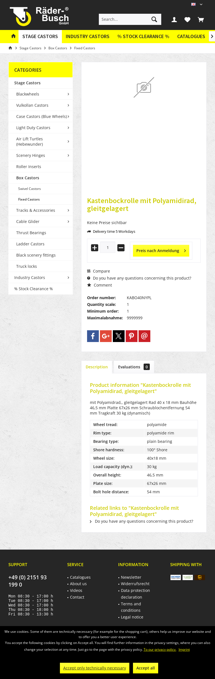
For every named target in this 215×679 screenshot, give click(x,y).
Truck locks (26, 266)
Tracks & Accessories (35, 210)
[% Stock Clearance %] (143, 36)
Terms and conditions (131, 607)
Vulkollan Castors (32, 105)
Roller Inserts (28, 166)
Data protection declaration (135, 594)
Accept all (145, 668)
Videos (76, 590)
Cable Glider (27, 221)
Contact (77, 597)
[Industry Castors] (87, 36)
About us (78, 583)
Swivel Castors (29, 188)
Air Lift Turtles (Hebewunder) (29, 141)
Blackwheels (27, 94)
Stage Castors (27, 82)
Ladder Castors (30, 244)
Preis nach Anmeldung (161, 249)
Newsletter (131, 577)
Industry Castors (29, 277)
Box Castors (27, 177)
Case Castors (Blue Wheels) (41, 116)
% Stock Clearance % (33, 288)
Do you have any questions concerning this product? (139, 278)
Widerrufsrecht (135, 583)
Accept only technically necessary (94, 668)
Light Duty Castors (33, 127)
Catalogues (191, 36)
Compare (98, 271)
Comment (99, 285)
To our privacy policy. (160, 649)
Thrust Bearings (31, 232)
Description (97, 366)
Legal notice (132, 617)
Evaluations (134, 367)
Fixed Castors (29, 199)
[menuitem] (201, 19)
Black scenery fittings (36, 255)
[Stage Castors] (40, 36)
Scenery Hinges (30, 155)
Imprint (184, 649)
